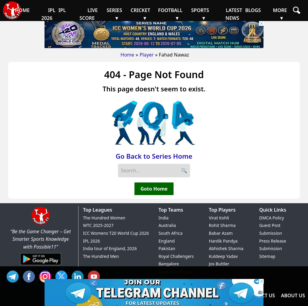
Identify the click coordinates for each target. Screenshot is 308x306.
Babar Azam (221, 233)
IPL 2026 (91, 241)
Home (127, 54)
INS (46, 276)
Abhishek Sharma (226, 248)
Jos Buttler (219, 264)
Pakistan (167, 248)
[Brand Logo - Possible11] (40, 223)
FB (30, 276)
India (163, 218)
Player (147, 54)
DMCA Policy (271, 218)
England (167, 241)
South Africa (171, 233)
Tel (14, 276)
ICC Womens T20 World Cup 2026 (116, 233)
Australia (167, 225)
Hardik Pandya (223, 241)
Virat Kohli (219, 218)
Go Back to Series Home (154, 156)
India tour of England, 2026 (110, 248)
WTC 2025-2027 (98, 225)
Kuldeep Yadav (223, 256)
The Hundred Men (101, 256)
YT (95, 276)
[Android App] (40, 265)
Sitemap (267, 256)
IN (79, 276)
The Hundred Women (104, 218)
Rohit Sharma (222, 225)
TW (62, 276)
